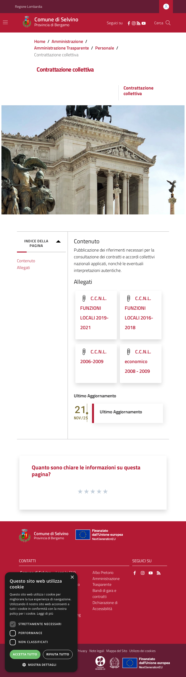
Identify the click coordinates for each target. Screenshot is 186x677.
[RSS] (138, 23)
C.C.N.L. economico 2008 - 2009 (138, 361)
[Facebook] (128, 23)
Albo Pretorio (103, 572)
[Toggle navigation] (5, 22)
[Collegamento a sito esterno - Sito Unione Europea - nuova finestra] (98, 535)
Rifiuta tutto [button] (57, 654)
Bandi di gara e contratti (104, 593)
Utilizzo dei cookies (142, 650)
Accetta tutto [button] (25, 654)
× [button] (72, 577)
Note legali (96, 650)
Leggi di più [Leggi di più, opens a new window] (45, 614)
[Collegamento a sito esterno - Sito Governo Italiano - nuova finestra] (115, 662)
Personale (104, 48)
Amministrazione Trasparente (61, 48)
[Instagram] (133, 23)
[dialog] (41, 622)
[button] (41, 664)
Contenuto (26, 261)
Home (39, 41)
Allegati (23, 267)
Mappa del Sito (116, 650)
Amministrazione (67, 41)
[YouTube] (143, 23)
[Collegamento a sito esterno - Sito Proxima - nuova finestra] (100, 662)
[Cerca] (168, 23)
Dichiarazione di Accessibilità (105, 606)
